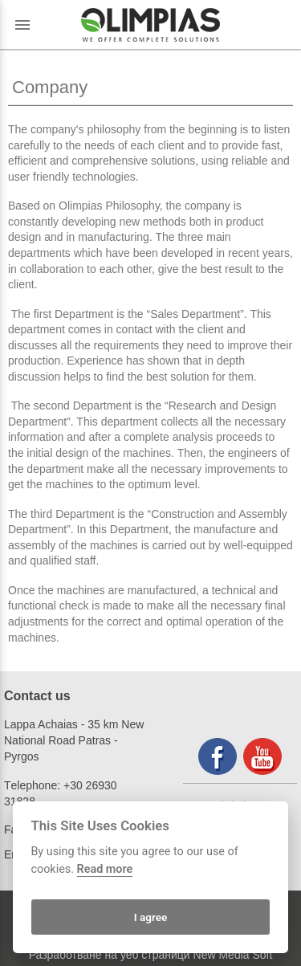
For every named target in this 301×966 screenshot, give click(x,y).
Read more (105, 869)
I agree (151, 917)
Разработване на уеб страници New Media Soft (151, 954)
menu (22, 25)
